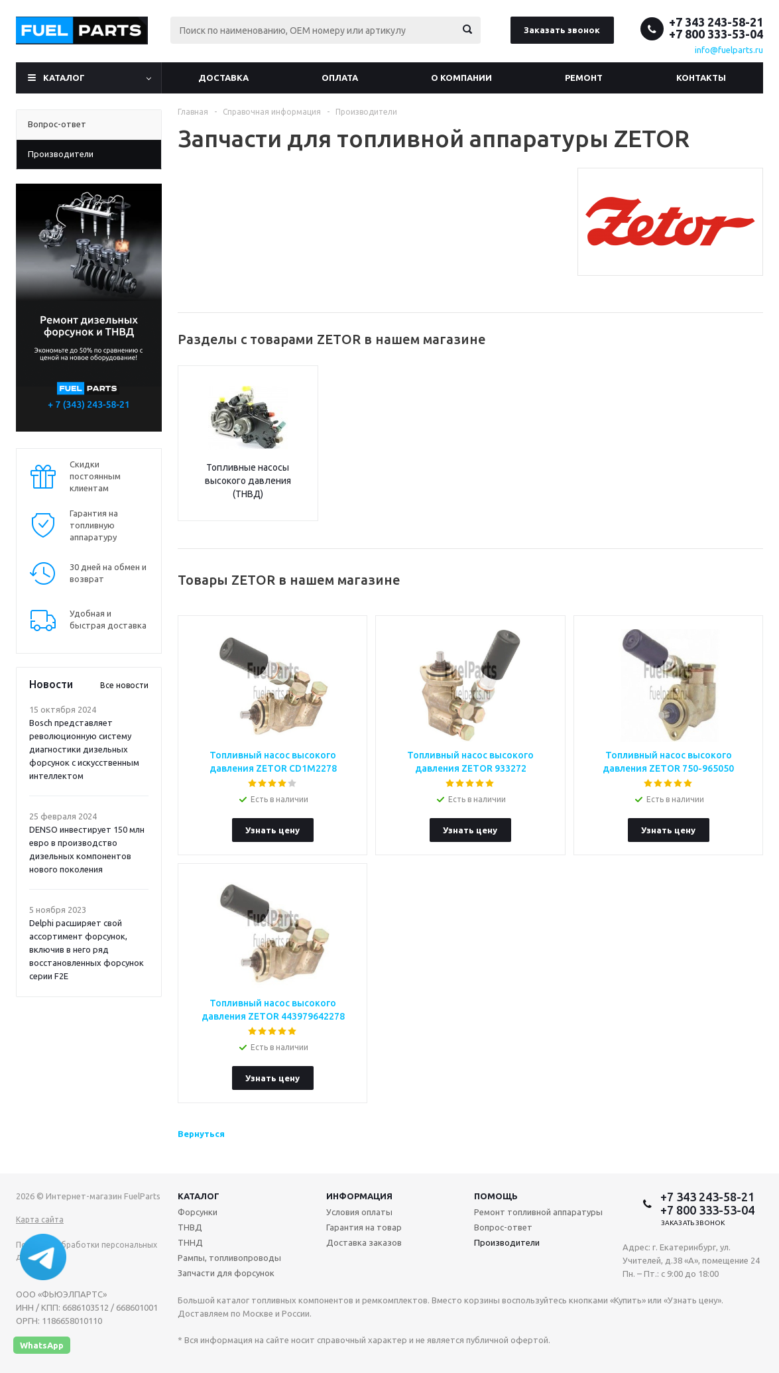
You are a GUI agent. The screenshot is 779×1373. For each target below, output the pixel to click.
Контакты (701, 77)
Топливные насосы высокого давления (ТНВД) (248, 480)
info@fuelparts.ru (729, 49)
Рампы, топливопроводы (229, 1257)
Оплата (340, 77)
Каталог (64, 77)
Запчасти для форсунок (226, 1273)
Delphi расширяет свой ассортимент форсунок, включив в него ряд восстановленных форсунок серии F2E (86, 949)
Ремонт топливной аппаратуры (538, 1212)
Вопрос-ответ (503, 1227)
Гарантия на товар (364, 1227)
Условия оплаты (359, 1212)
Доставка (223, 77)
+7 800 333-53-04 (716, 34)
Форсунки (197, 1212)
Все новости (124, 685)
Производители (507, 1242)
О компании (461, 77)
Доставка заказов (364, 1242)
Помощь (496, 1196)
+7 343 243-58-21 (716, 22)
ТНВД (190, 1227)
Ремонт (584, 77)
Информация (359, 1196)
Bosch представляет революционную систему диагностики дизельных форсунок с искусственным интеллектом (84, 749)
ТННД (190, 1242)
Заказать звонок (562, 29)
